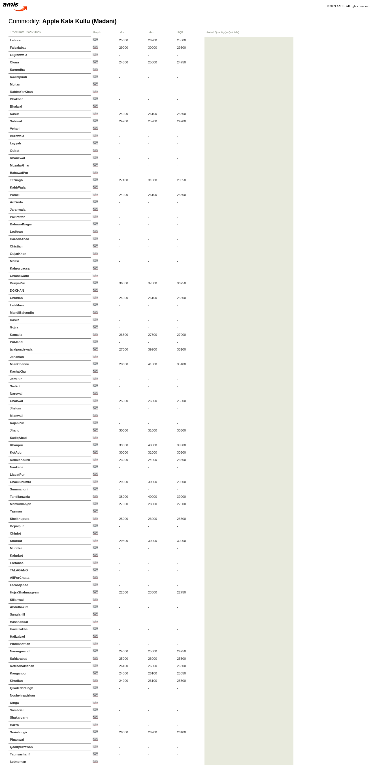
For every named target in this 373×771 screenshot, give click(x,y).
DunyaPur (17, 283)
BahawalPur (19, 172)
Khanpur (16, 445)
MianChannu (19, 364)
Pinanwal (17, 739)
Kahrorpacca (19, 268)
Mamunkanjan (20, 504)
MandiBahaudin (22, 312)
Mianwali (16, 415)
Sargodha (17, 69)
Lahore (15, 40)
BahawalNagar (21, 224)
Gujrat (14, 150)
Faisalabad (18, 47)
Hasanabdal (19, 621)
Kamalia (16, 334)
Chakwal (16, 401)
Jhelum (15, 408)
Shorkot (16, 541)
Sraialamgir (18, 732)
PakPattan (17, 217)
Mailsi (14, 261)
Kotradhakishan (22, 666)
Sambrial (17, 710)
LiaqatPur (17, 474)
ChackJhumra (20, 482)
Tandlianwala (20, 496)
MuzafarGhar (19, 165)
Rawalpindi (18, 77)
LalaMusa (17, 305)
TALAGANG (19, 570)
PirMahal (16, 342)
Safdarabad (18, 658)
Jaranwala (17, 209)
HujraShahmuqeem (24, 592)
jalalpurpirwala (21, 349)
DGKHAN (17, 290)
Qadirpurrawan (21, 747)
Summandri (18, 489)
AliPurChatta (19, 577)
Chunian (16, 298)
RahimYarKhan (21, 91)
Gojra (14, 327)
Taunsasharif (20, 754)
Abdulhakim (19, 607)
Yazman (16, 511)
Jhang (14, 430)
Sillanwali (17, 599)
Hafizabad (17, 636)
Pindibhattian (20, 644)
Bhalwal (16, 106)
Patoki (15, 195)
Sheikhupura (19, 518)
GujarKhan (18, 253)
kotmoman (18, 761)
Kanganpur (18, 673)
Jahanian (17, 356)
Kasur (14, 114)
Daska (14, 320)
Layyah (15, 143)
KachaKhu (18, 371)
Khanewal (17, 158)
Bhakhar (16, 99)
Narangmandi (20, 651)
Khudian (16, 680)
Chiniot (15, 533)
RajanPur (17, 423)
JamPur (16, 379)
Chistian (16, 246)
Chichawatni (19, 275)
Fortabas (17, 563)
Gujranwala (18, 55)
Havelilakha (18, 629)
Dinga (14, 702)
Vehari (15, 128)
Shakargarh (18, 717)
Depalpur (17, 526)
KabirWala (17, 187)
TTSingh (16, 180)
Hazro (14, 725)
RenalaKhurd (20, 460)
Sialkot (15, 386)
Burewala (17, 136)
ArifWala (16, 202)
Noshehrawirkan (22, 695)
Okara (14, 62)
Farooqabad (19, 585)
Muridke (16, 548)
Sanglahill (17, 614)
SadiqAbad (18, 437)
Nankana (16, 467)
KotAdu (16, 452)
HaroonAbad (19, 239)
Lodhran (16, 231)
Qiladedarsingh (21, 688)
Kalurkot (16, 555)
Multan (15, 84)
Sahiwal (16, 121)
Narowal (16, 393)
